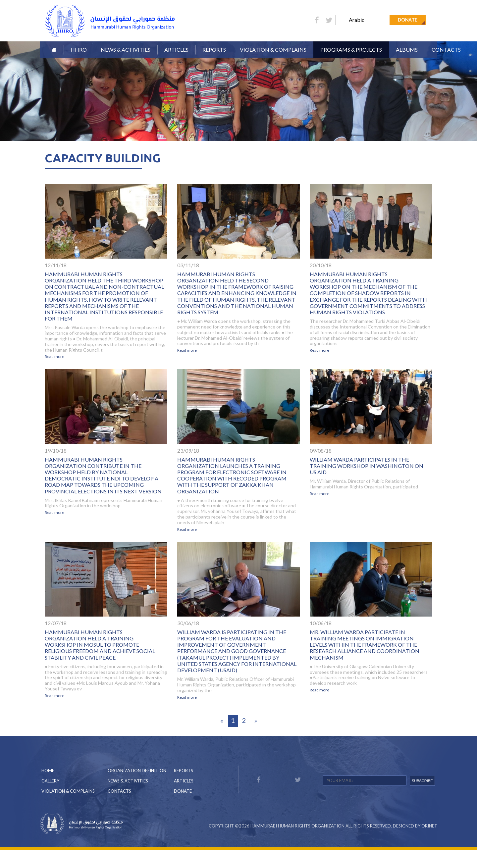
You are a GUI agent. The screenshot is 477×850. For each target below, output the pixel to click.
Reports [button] (214, 49)
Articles (176, 49)
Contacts (446, 49)
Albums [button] (407, 49)
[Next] (255, 721)
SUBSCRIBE (422, 781)
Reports (183, 770)
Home (47, 770)
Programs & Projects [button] (351, 49)
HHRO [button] (79, 49)
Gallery (50, 780)
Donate (407, 20)
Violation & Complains (273, 49)
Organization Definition (137, 770)
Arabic (356, 20)
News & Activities (125, 49)
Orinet (429, 825)
